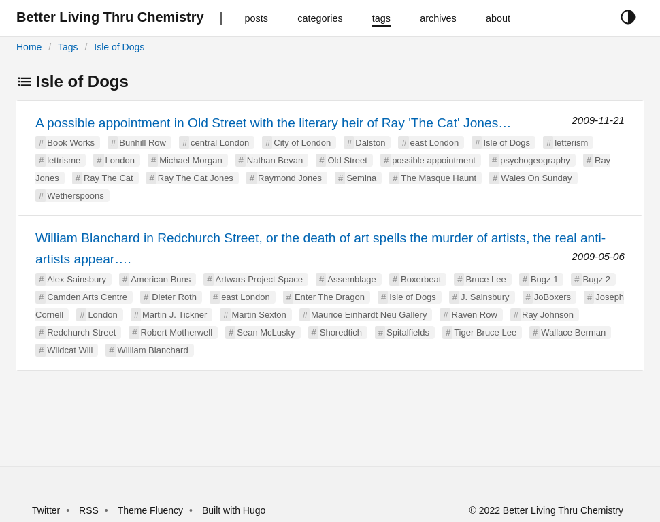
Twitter (46, 510)
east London (434, 142)
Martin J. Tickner (174, 315)
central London (220, 142)
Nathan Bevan (275, 160)
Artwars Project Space (259, 279)
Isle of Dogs (119, 47)
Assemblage (351, 279)
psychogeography (535, 160)
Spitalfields (407, 332)
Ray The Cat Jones (195, 178)
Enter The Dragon (330, 297)
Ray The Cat (108, 178)
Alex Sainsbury (76, 279)
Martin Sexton (259, 315)
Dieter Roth (174, 297)
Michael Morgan (190, 160)
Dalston (370, 142)
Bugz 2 (596, 279)
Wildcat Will (70, 350)
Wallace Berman (573, 332)
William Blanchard (153, 350)
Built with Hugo (233, 510)
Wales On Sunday (536, 178)
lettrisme (63, 160)
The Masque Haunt (438, 178)
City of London (302, 142)
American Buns (161, 279)
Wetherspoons (75, 196)
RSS (89, 510)
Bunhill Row (142, 142)
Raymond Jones (290, 178)
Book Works (71, 142)
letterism (571, 142)
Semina (361, 178)
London (120, 160)
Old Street (347, 160)
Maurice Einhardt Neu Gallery (369, 315)
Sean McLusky (266, 332)
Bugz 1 (544, 279)
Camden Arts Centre (87, 297)
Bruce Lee (485, 279)
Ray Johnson (548, 315)
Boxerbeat (421, 279)
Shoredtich (341, 332)
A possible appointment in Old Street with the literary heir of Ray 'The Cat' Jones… (273, 123)
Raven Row (474, 315)
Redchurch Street (81, 332)
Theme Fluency (152, 510)
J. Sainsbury (485, 297)
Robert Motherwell (177, 332)
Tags (68, 47)
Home (29, 47)
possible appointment (434, 160)
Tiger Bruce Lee (485, 332)
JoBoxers (552, 297)
